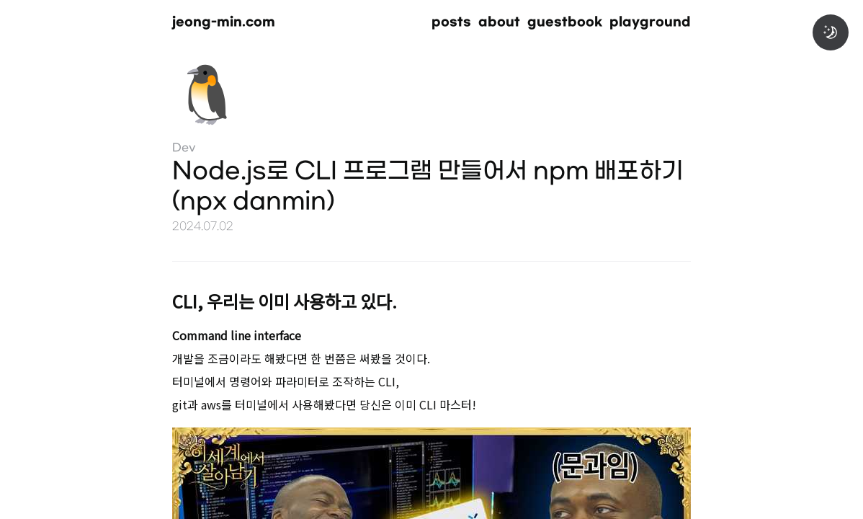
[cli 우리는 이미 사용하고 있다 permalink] (150, 299)
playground (650, 22)
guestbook (564, 22)
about (499, 22)
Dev (184, 148)
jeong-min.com (223, 22)
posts (451, 22)
